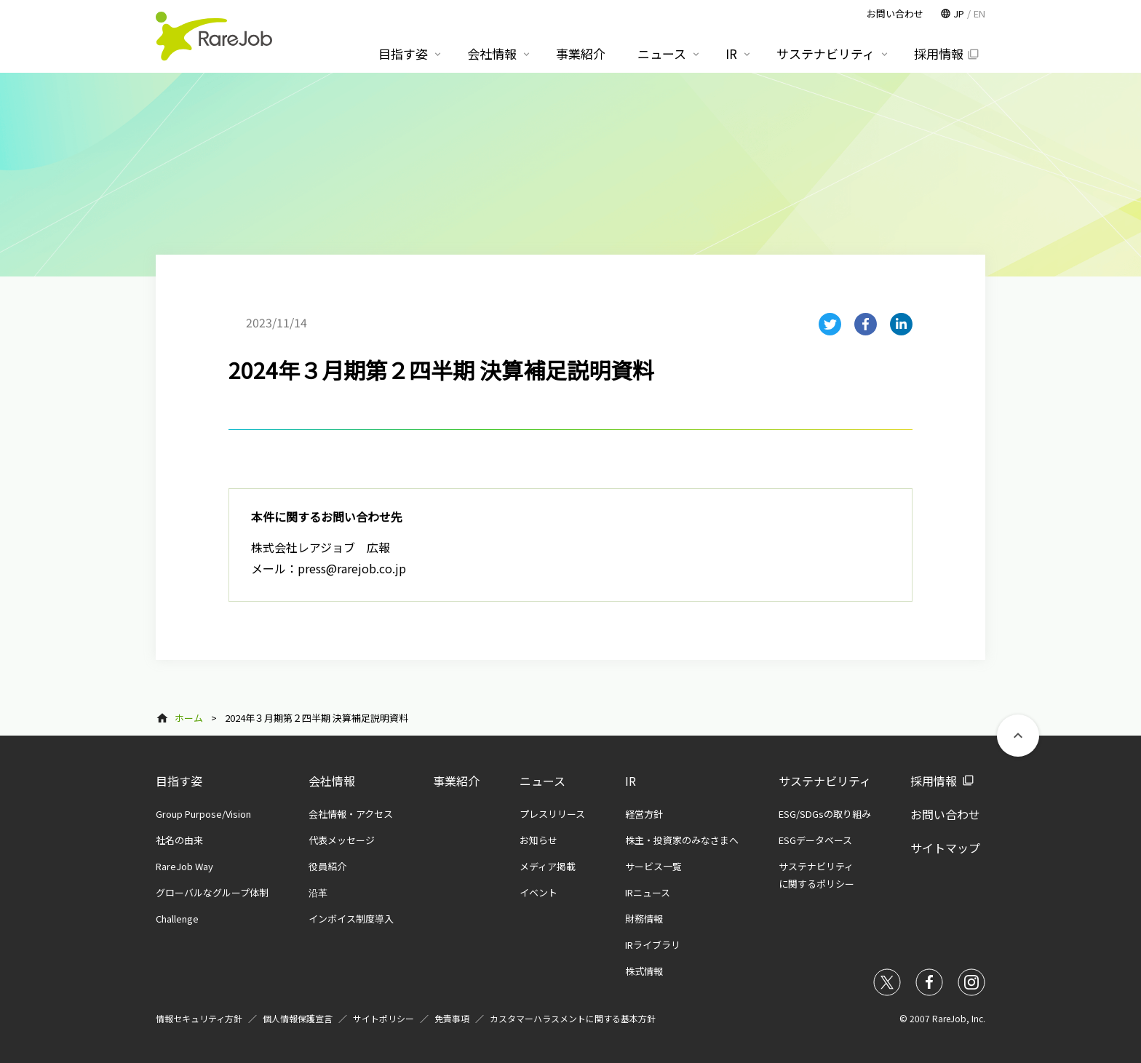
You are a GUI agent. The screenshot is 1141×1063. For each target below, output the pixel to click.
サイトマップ (945, 847)
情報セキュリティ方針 (199, 1018)
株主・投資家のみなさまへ (682, 840)
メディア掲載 (548, 866)
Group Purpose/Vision (203, 814)
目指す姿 (179, 780)
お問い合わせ (945, 814)
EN (979, 13)
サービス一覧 (653, 866)
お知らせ (538, 840)
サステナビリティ (825, 780)
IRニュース (647, 892)
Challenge (177, 918)
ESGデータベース (815, 840)
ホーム (189, 718)
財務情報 (644, 918)
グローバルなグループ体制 (212, 892)
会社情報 (332, 780)
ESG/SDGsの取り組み (825, 814)
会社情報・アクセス (351, 814)
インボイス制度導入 (351, 918)
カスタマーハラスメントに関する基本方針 (573, 1018)
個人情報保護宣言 (298, 1018)
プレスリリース (552, 814)
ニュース (542, 780)
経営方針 (644, 814)
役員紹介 (327, 866)
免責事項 (451, 1018)
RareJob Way (184, 866)
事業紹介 (456, 780)
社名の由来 (179, 840)
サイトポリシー (383, 1018)
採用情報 (933, 780)
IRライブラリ (652, 945)
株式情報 (644, 971)
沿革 (318, 892)
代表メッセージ (342, 840)
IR (630, 780)
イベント (538, 892)
